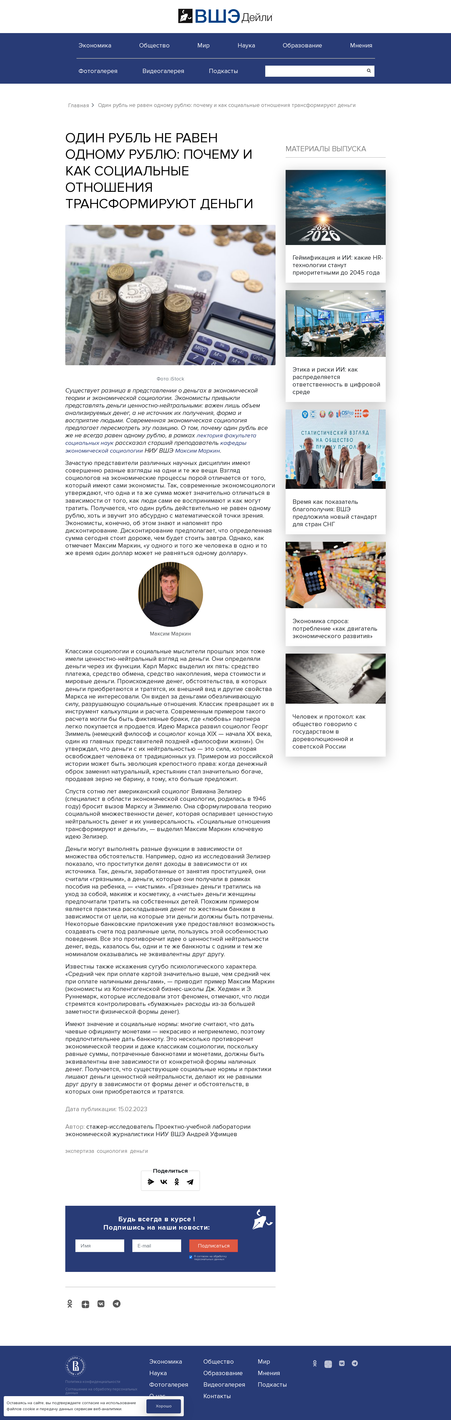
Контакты (217, 1396)
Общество (154, 45)
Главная (78, 105)
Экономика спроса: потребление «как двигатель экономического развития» (335, 628)
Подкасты (223, 71)
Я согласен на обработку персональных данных (210, 1258)
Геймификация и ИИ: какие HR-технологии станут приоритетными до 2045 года (338, 265)
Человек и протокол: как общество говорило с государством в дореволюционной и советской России (329, 731)
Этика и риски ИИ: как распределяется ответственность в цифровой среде (336, 381)
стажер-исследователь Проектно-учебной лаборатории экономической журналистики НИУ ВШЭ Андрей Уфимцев (158, 1130)
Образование (302, 45)
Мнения (361, 45)
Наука (246, 45)
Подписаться (214, 1246)
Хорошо (164, 1406)
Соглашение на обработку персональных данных (101, 1391)
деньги (139, 1151)
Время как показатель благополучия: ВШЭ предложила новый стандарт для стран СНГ (335, 513)
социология (112, 1151)
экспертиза (79, 1151)
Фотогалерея (98, 71)
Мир (203, 45)
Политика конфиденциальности (92, 1382)
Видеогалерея (163, 71)
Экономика (95, 45)
